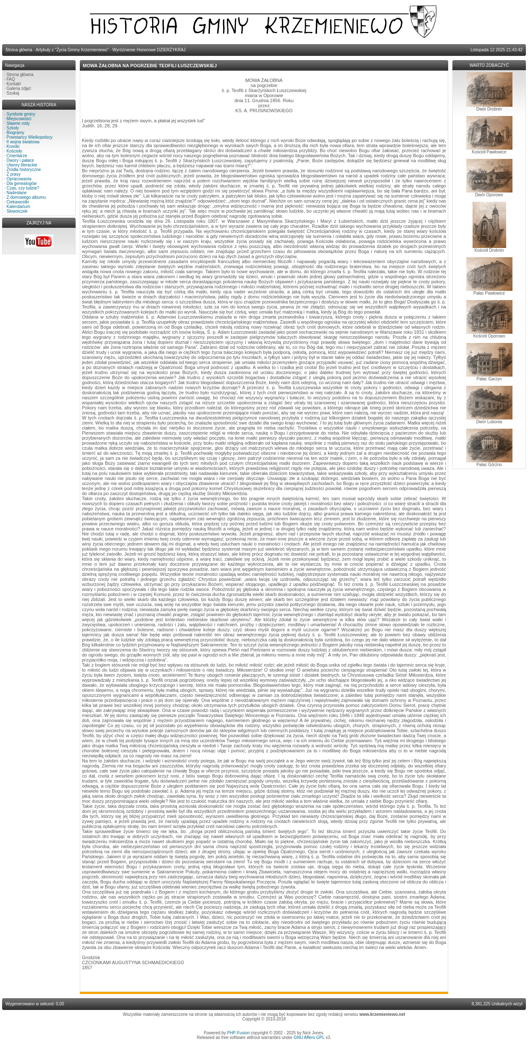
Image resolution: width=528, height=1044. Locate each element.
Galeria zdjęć (19, 88)
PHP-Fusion (238, 1033)
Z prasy (14, 174)
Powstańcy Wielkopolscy (30, 137)
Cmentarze (17, 155)
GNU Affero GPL (309, 1037)
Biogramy (15, 132)
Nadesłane (17, 192)
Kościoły (14, 151)
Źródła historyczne (24, 169)
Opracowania (19, 179)
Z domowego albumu (26, 197)
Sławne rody (18, 123)
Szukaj (13, 93)
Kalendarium (18, 206)
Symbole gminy (21, 114)
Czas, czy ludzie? (23, 188)
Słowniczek (17, 211)
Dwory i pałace (20, 160)
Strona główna (20, 74)
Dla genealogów (22, 183)
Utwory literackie (22, 165)
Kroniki (13, 146)
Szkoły (13, 128)
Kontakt (14, 84)
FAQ (11, 79)
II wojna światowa (23, 142)
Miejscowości (19, 118)
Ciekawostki (18, 202)
